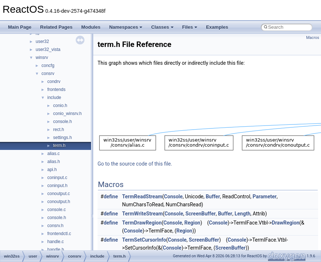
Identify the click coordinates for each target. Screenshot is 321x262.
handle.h (55, 249)
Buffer (213, 196)
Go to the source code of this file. (135, 164)
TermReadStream (142, 196)
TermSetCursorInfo (144, 240)
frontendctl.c (59, 233)
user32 (42, 41)
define (111, 196)
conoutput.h (58, 201)
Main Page (19, 27)
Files (190, 27)
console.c (56, 209)
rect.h (58, 129)
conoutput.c (58, 193)
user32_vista (48, 49)
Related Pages (56, 27)
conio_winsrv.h (67, 113)
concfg (47, 65)
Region (192, 223)
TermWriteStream (142, 214)
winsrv (42, 57)
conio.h (60, 105)
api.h (52, 169)
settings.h (62, 137)
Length (242, 214)
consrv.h (55, 225)
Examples (217, 27)
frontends (56, 89)
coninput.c (57, 177)
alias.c (53, 153)
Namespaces (126, 27)
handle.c (55, 241)
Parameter (265, 196)
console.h (62, 121)
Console (173, 196)
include (54, 97)
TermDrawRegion (142, 223)
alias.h (53, 161)
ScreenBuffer (200, 214)
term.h (59, 145)
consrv (47, 73)
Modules (90, 27)
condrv (53, 81)
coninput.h (57, 185)
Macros (312, 37)
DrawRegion (286, 223)
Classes (162, 27)
